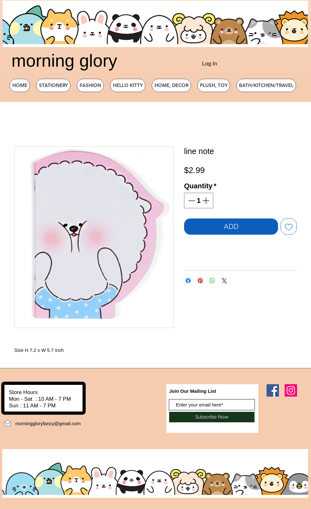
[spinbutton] (199, 200)
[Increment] (206, 200)
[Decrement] (191, 200)
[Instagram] (291, 390)
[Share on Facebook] (188, 281)
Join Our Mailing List (192, 391)
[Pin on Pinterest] (200, 281)
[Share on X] (224, 281)
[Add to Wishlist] (289, 226)
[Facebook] (273, 390)
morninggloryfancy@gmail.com (48, 423)
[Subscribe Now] (212, 417)
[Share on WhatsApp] (212, 281)
